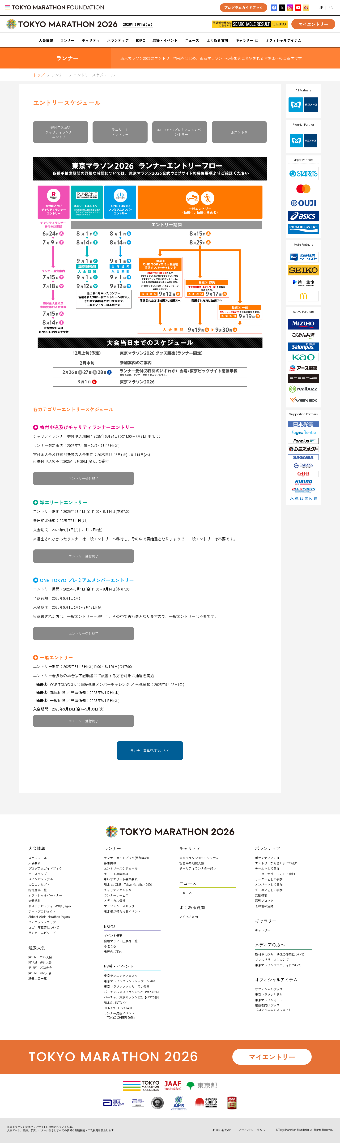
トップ (38, 75)
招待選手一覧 (37, 890)
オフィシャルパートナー (45, 895)
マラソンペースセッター (121, 906)
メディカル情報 (114, 900)
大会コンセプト (39, 884)
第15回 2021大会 (39, 973)
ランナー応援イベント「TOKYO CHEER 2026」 (120, 1015)
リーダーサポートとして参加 (275, 874)
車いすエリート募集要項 (121, 879)
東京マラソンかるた (269, 994)
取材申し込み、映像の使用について (279, 954)
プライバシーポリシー (253, 1130)
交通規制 (34, 900)
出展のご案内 (113, 951)
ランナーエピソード (42, 932)
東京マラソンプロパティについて (278, 965)
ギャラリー (262, 930)
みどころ (110, 946)
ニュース (185, 892)
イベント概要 (113, 935)
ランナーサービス (116, 895)
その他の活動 (264, 906)
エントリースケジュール (121, 868)
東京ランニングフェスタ (121, 975)
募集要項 (110, 863)
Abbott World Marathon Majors (49, 916)
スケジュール (37, 858)
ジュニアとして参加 (269, 890)
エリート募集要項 (116, 874)
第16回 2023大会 (40, 967)
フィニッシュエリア (42, 922)
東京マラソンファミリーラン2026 (126, 986)
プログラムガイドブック (45, 868)
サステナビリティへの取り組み (49, 906)
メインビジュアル (40, 879)
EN (330, 8)
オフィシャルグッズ (269, 989)
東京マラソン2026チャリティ (199, 858)
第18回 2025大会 (40, 957)
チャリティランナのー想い (197, 868)
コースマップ (37, 874)
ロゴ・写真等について (43, 927)
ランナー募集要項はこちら (150, 750)
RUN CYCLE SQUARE (118, 1008)
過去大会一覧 (37, 978)
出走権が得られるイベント (122, 911)
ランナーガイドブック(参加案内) (126, 858)
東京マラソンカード (269, 1000)
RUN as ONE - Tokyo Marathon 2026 (128, 884)
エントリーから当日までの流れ (276, 863)
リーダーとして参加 (269, 879)
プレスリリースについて (272, 959)
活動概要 (261, 895)
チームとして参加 (267, 868)
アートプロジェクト (42, 911)
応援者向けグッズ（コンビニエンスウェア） (273, 1007)
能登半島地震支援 (191, 863)
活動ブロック (264, 900)
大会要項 (34, 863)
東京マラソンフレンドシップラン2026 (130, 981)
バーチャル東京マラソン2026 (132, 991)
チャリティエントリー (119, 890)
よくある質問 (188, 917)
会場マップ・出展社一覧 (121, 941)
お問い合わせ (221, 1130)
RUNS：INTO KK (115, 1002)
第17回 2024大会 (40, 962)
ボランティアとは (267, 858)
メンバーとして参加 (269, 884)
